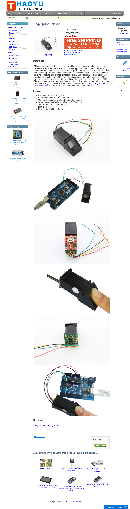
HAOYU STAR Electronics (72, 502)
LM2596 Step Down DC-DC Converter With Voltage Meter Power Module (71, 488)
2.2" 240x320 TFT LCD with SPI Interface (17, 84)
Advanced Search (35, 18)
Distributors (62, 13)
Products (18, 13)
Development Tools (15, 36)
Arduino (12, 39)
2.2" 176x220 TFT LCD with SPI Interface (17, 99)
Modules (12, 50)
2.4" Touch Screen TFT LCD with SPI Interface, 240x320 (18, 118)
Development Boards (16, 27)
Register (121, 2)
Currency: (109, 18)
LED (10, 52)
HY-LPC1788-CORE (46, 468)
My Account (33, 13)
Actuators (12, 44)
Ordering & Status (122, 49)
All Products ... (12, 66)
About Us (119, 42)
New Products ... (12, 62)
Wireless (12, 41)
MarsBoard (13, 30)
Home (86, 2)
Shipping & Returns (122, 51)
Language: (95, 18)
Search (119, 24)
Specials (114, 2)
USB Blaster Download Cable (17, 158)
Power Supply (14, 55)
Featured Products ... (14, 64)
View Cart (47, 13)
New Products (94, 2)
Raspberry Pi (13, 33)
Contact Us (77, 13)
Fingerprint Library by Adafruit (47, 426)
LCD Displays (14, 47)
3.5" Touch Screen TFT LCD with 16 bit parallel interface (18, 141)
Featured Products (105, 2)
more (21, 72)
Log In (111, 13)
